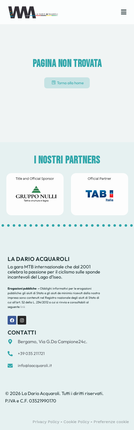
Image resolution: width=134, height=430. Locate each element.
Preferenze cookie (111, 421)
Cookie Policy (76, 421)
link (22, 307)
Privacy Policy (46, 421)
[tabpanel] (35, 194)
